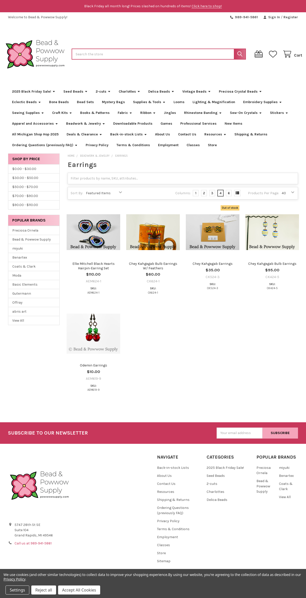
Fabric (125, 117)
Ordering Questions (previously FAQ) (45, 149)
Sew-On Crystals (246, 117)
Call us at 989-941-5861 (33, 547)
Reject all (43, 590)
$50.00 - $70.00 (25, 191)
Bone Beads (59, 106)
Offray (17, 307)
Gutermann (21, 298)
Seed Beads (75, 95)
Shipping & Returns (250, 138)
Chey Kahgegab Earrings (213, 268)
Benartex (19, 262)
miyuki (17, 253)
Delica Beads (161, 95)
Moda (16, 280)
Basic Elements (25, 289)
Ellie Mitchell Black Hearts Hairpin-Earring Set (93, 270)
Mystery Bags (113, 106)
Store (212, 149)
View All (18, 325)
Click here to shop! (207, 6)
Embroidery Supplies (262, 106)
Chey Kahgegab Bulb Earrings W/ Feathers (153, 270)
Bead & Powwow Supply (31, 244)
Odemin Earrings (93, 369)
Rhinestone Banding (203, 117)
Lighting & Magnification (214, 106)
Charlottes (129, 95)
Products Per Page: (263, 197)
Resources (215, 138)
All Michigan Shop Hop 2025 (35, 138)
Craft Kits (62, 117)
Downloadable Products (132, 128)
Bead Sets (85, 106)
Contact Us (187, 138)
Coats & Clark (24, 271)
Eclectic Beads (26, 106)
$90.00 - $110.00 (25, 209)
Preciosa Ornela (25, 235)
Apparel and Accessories (35, 128)
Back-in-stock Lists (128, 138)
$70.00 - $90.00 (25, 200)
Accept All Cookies (79, 590)
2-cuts (103, 95)
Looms (179, 106)
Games (166, 128)
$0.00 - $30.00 (24, 173)
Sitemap (164, 565)
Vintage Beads (196, 95)
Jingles (170, 117)
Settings (17, 590)
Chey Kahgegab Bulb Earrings (272, 268)
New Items (233, 128)
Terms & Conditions (133, 149)
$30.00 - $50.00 (25, 182)
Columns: (183, 197)
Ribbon (148, 117)
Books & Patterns (95, 117)
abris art (19, 316)
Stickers (279, 117)
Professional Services (198, 128)
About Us (162, 138)
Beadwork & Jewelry (85, 128)
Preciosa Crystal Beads (240, 95)
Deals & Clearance (84, 138)
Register (290, 17)
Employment (168, 149)
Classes (193, 149)
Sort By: (77, 197)
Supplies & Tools (149, 106)
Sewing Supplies (28, 117)
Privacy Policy (97, 149)
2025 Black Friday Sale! (33, 95)
